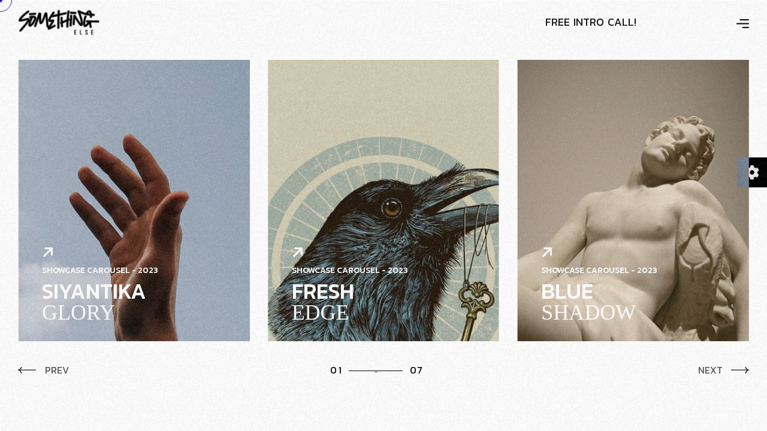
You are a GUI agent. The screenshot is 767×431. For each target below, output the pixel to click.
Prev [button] (43, 370)
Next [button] (723, 370)
